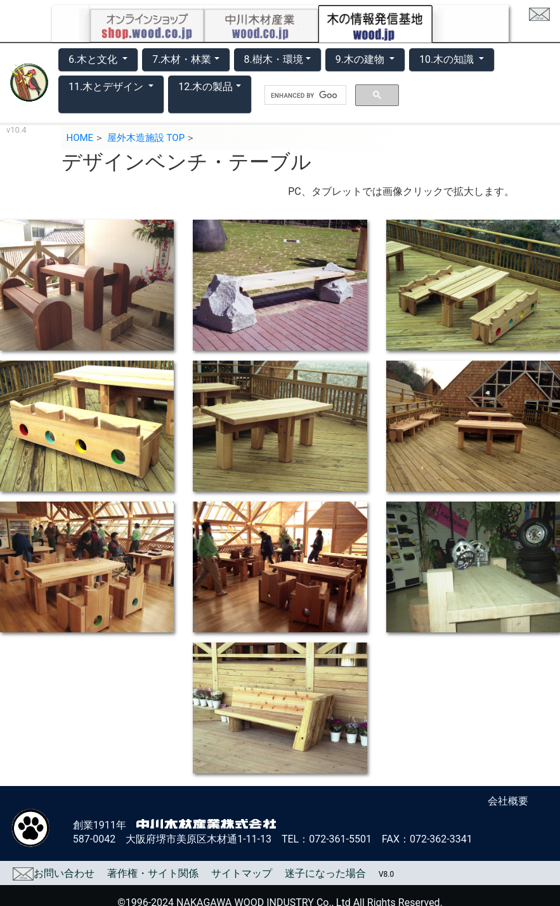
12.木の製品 (205, 87)
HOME (80, 137)
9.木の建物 (361, 59)
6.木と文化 (94, 59)
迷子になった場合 (325, 873)
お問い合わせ (53, 873)
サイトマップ (241, 873)
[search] (304, 95)
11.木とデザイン (107, 87)
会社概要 (508, 801)
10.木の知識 (447, 59)
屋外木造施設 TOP (146, 137)
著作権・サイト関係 (153, 873)
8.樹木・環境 (273, 59)
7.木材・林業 (181, 59)
